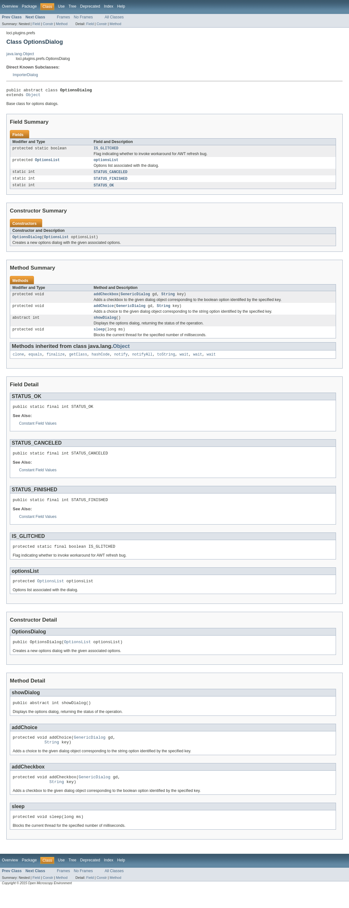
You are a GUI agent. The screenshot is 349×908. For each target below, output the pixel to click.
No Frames (83, 17)
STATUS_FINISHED (111, 182)
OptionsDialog (27, 241)
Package (29, 6)
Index (108, 6)
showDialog (105, 324)
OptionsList (47, 163)
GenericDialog (135, 299)
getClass (78, 362)
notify (121, 362)
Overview (10, 6)
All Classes (114, 17)
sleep (99, 336)
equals (35, 362)
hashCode (101, 362)
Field (36, 24)
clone (18, 362)
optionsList (106, 163)
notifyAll (142, 362)
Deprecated (90, 6)
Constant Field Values (37, 432)
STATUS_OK (104, 189)
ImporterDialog (25, 75)
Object (33, 96)
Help (121, 6)
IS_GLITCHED (106, 150)
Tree (72, 6)
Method (61, 24)
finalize (56, 362)
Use (61, 6)
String (168, 299)
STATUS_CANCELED (111, 175)
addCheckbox (106, 299)
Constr (48, 24)
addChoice (104, 311)
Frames (63, 17)
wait (184, 362)
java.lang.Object (20, 54)
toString (166, 362)
